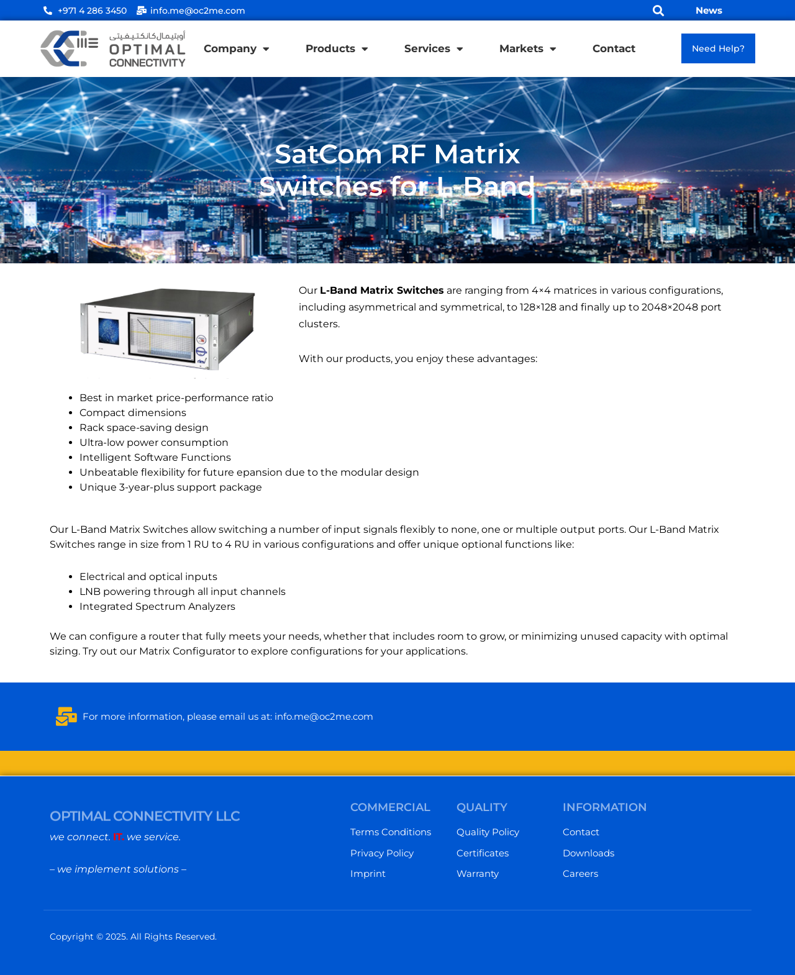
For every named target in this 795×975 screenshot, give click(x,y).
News (709, 10)
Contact (614, 48)
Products (337, 48)
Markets (527, 48)
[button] (658, 10)
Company (237, 48)
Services (433, 48)
